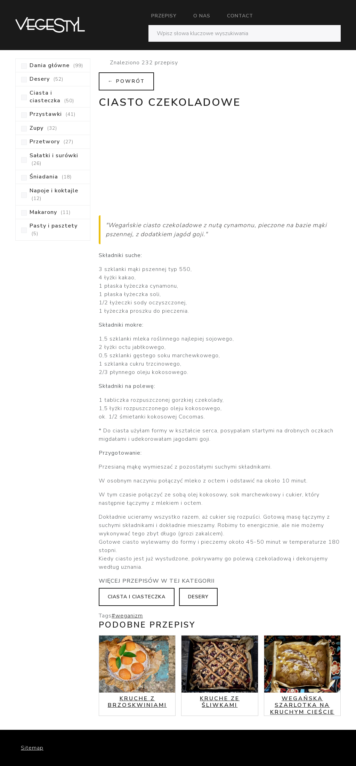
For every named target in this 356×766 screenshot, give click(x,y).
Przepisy (164, 16)
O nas (201, 16)
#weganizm (127, 616)
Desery (198, 596)
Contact (240, 16)
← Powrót (126, 81)
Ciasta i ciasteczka (136, 596)
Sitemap (32, 748)
